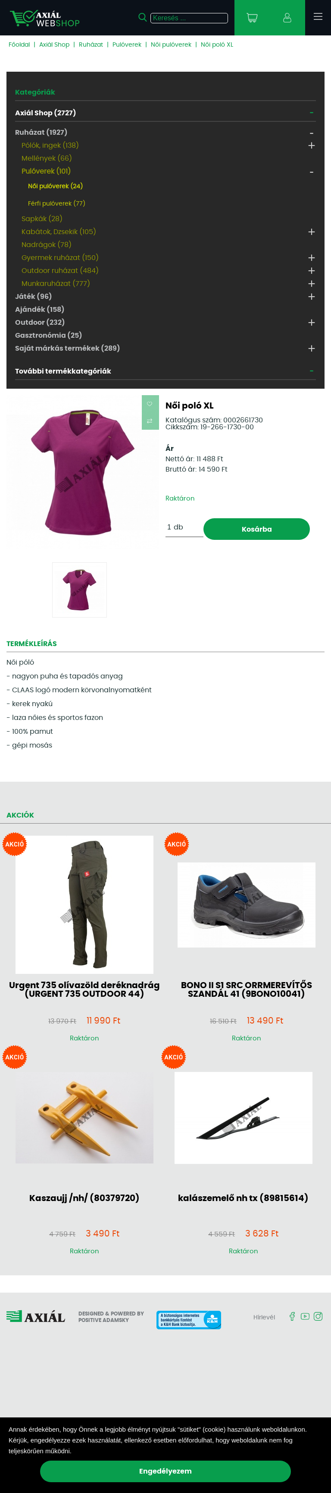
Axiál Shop (54, 45)
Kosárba (257, 529)
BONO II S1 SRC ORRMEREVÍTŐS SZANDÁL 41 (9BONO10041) (246, 990)
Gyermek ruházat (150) (60, 257)
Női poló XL (217, 45)
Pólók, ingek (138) (50, 145)
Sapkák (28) (42, 219)
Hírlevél (264, 1318)
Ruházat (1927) (41, 132)
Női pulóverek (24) (55, 187)
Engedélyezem (165, 1471)
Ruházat (91, 45)
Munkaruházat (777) (56, 283)
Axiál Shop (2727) (45, 113)
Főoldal (19, 45)
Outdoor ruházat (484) (60, 270)
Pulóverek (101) (46, 171)
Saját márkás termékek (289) (67, 348)
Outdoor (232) (40, 322)
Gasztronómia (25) (48, 335)
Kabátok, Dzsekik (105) (59, 231)
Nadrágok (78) (47, 244)
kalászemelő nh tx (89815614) (243, 1198)
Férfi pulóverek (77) (56, 204)
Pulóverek (126, 45)
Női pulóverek (171, 45)
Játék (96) (33, 296)
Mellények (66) (47, 158)
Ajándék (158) (40, 309)
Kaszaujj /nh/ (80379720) (84, 1198)
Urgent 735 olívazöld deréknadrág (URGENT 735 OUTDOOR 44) (84, 990)
